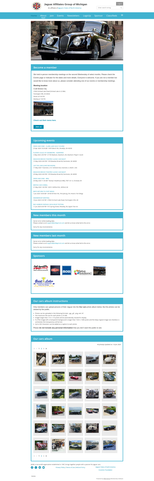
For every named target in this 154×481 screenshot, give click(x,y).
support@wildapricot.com (55, 223)
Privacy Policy (60, 467)
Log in (120, 4)
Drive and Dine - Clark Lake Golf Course (48, 146)
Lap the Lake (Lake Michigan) (44, 165)
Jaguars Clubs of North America (69, 8)
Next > (44, 349)
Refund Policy (80, 467)
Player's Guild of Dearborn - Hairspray (48, 153)
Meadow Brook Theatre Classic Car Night (49, 159)
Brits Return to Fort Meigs (43, 191)
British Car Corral (40, 185)
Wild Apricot (107, 478)
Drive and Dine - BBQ (41, 178)
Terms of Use (70, 467)
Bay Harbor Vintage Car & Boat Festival (48, 204)
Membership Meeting (41, 198)
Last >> (46, 349)
